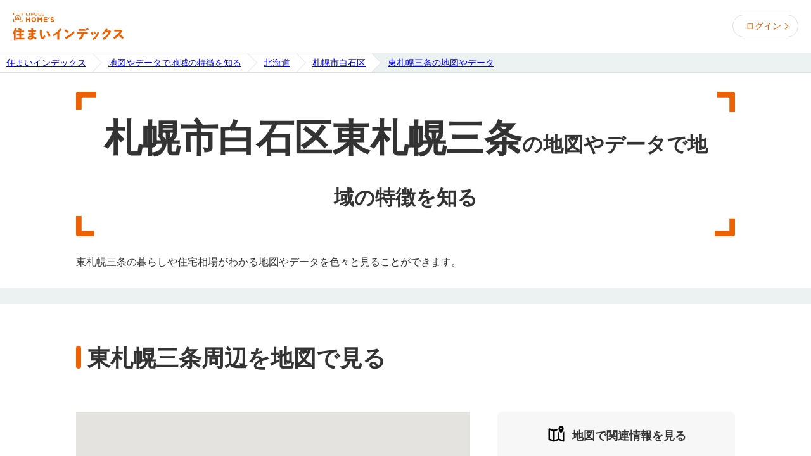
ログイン (763, 26)
